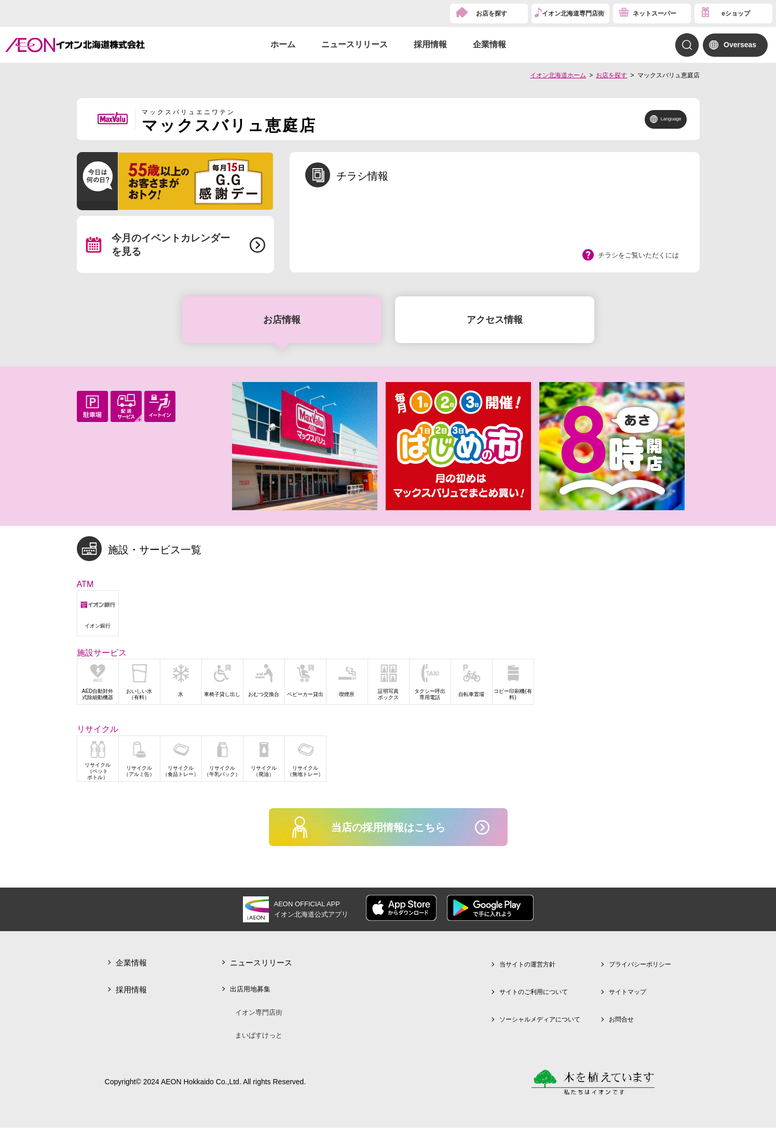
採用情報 (430, 44)
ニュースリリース (354, 44)
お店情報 (282, 320)
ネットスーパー (654, 13)
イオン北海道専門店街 (573, 13)
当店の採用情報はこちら (388, 828)
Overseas (740, 44)
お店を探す (491, 13)
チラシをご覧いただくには (638, 255)
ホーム (282, 44)
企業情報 (489, 44)
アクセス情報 (495, 320)
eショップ (735, 13)
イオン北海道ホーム (558, 75)
